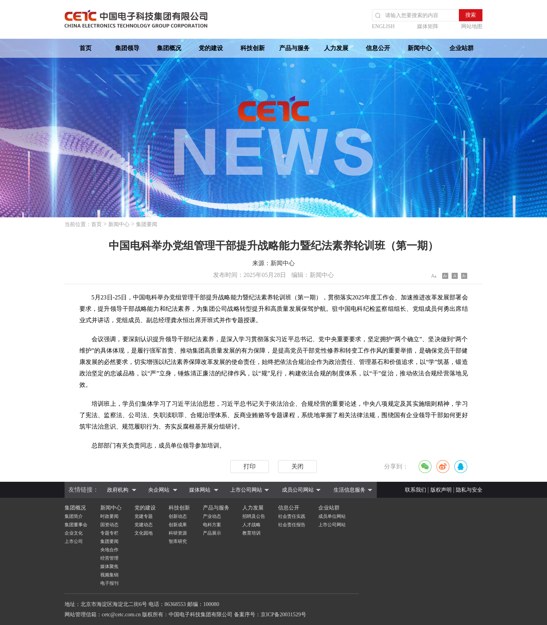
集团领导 (127, 48)
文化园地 (143, 533)
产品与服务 (294, 48)
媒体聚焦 (109, 566)
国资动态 (109, 524)
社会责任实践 (291, 516)
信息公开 (378, 48)
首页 (85, 48)
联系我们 (415, 490)
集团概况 (169, 48)
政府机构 (117, 490)
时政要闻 (109, 516)
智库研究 (178, 541)
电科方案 (212, 524)
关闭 (297, 466)
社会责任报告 (291, 524)
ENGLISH (383, 26)
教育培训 (251, 533)
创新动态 (178, 516)
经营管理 (109, 558)
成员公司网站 (298, 490)
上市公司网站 (246, 490)
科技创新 (252, 48)
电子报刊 (109, 583)
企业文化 (74, 533)
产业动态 (212, 516)
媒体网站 (199, 490)
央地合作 (109, 549)
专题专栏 (109, 533)
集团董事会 (76, 524)
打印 (249, 466)
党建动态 (143, 524)
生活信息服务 (349, 490)
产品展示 (212, 533)
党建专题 (143, 516)
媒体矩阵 (427, 26)
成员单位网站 (332, 516)
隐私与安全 (469, 490)
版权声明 (441, 490)
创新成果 (178, 524)
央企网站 (158, 490)
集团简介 (74, 516)
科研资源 (178, 533)
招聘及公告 (253, 516)
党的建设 (211, 48)
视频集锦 (109, 575)
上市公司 (74, 541)
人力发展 (336, 48)
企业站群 (461, 48)
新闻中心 (420, 48)
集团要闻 (146, 224)
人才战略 (251, 524)
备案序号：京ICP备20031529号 (270, 614)
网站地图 (471, 26)
